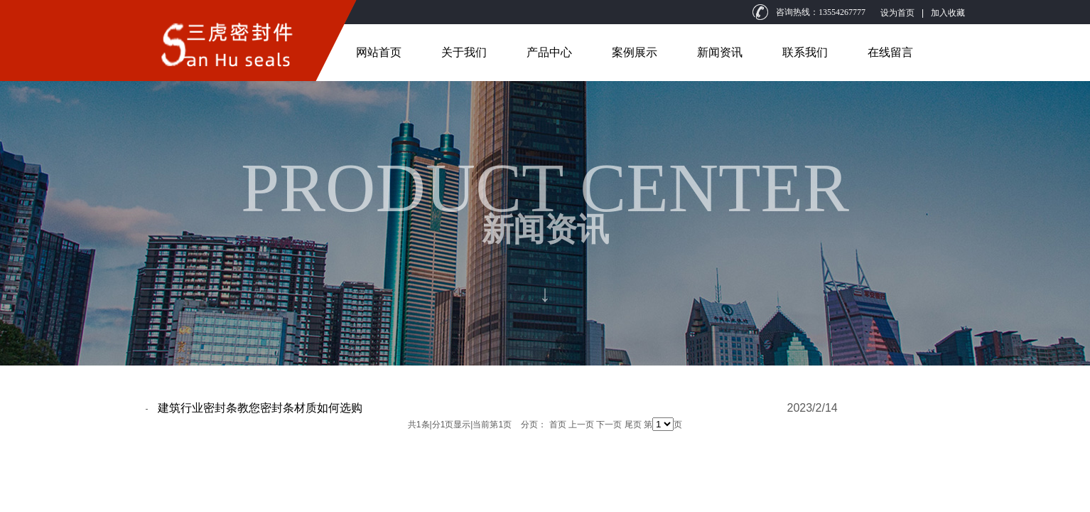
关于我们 (464, 52)
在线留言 (890, 52)
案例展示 (634, 52)
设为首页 (897, 13)
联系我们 (805, 52)
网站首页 (378, 52)
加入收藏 (948, 13)
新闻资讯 (720, 52)
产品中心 (549, 52)
